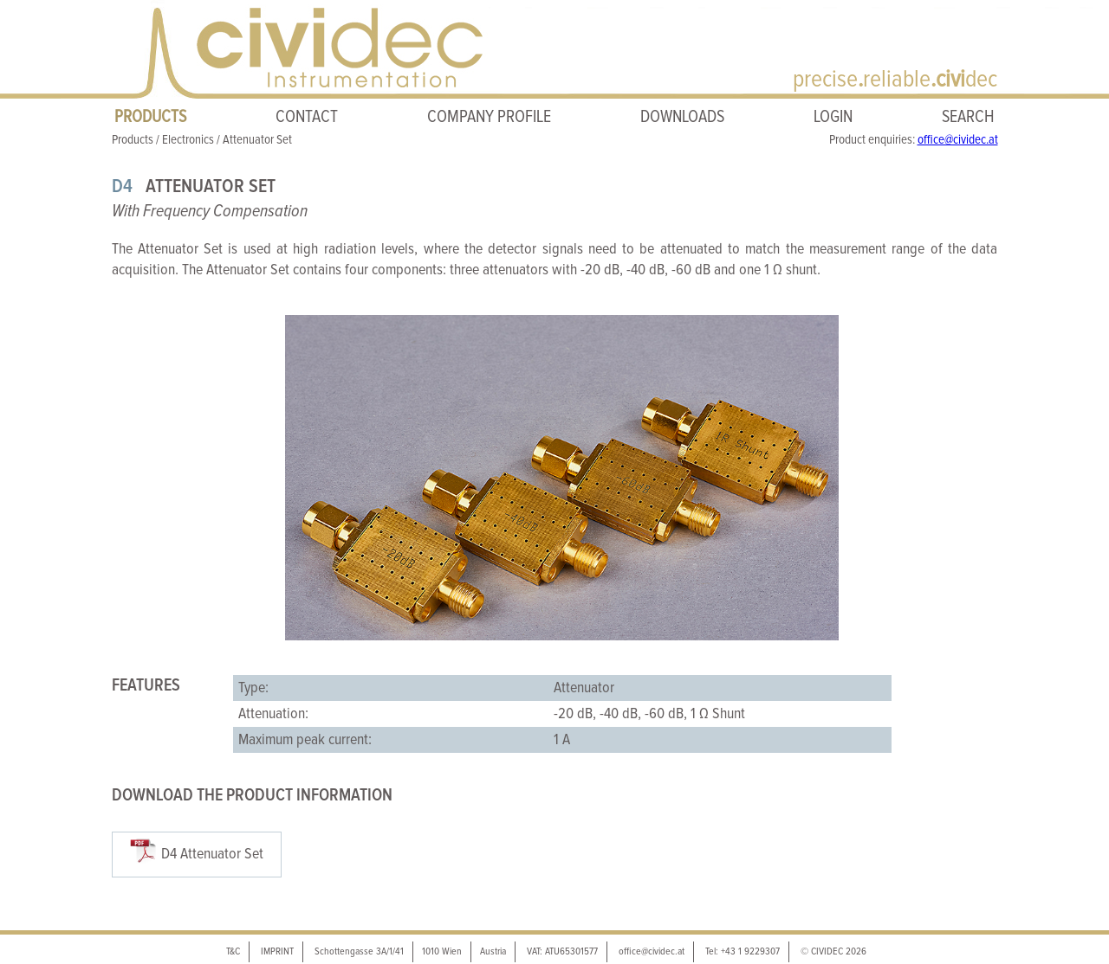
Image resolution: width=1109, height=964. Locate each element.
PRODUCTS (150, 116)
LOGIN (833, 116)
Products (132, 139)
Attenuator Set (257, 139)
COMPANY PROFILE (489, 116)
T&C (233, 952)
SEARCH (968, 116)
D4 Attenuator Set (212, 854)
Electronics (188, 139)
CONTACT (307, 116)
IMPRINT (277, 952)
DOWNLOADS (682, 116)
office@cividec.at (958, 139)
